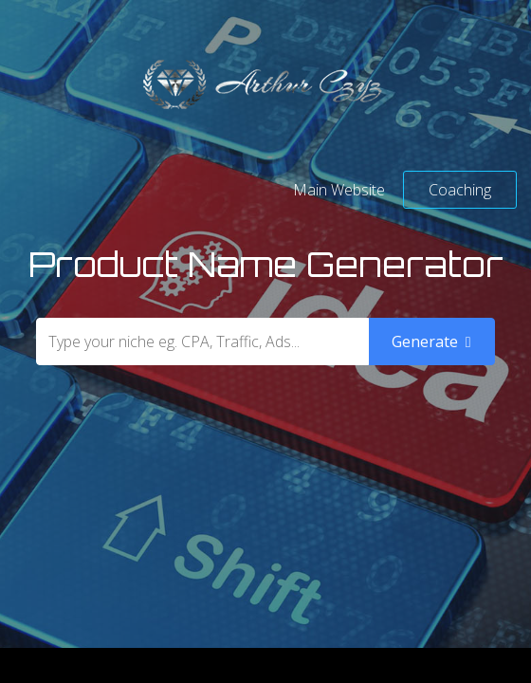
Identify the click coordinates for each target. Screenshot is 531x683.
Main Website (339, 189)
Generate (431, 341)
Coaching (460, 189)
